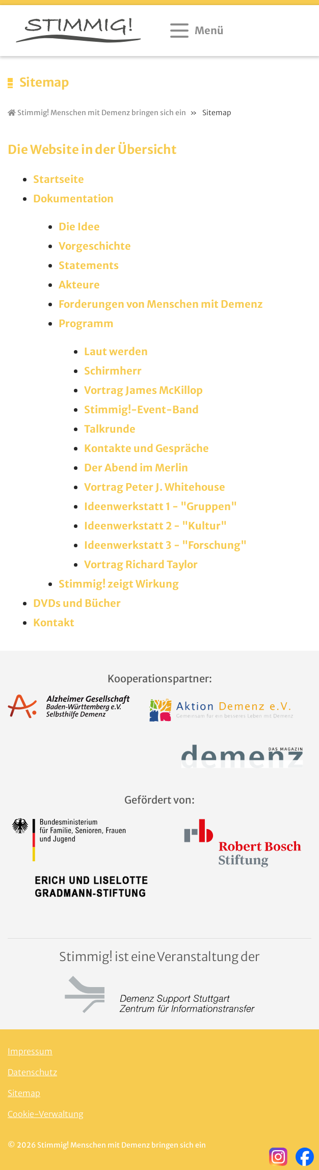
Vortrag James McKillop (143, 390)
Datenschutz (32, 1072)
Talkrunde (110, 428)
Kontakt (53, 622)
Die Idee (79, 226)
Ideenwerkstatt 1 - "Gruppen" (160, 506)
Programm (86, 323)
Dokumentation (73, 198)
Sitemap (24, 1093)
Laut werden (116, 351)
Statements (89, 265)
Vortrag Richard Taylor (141, 564)
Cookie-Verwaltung (46, 1114)
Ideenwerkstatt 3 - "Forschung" (165, 545)
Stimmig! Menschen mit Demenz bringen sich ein (97, 112)
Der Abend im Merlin (136, 467)
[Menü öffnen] (198, 30)
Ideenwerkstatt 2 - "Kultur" (155, 525)
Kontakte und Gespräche (146, 448)
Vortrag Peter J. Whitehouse (154, 487)
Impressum (30, 1051)
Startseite (58, 179)
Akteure (79, 284)
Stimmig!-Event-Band (141, 409)
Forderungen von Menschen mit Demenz (161, 304)
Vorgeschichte (95, 246)
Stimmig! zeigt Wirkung (119, 583)
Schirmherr (113, 370)
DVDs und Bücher (77, 603)
